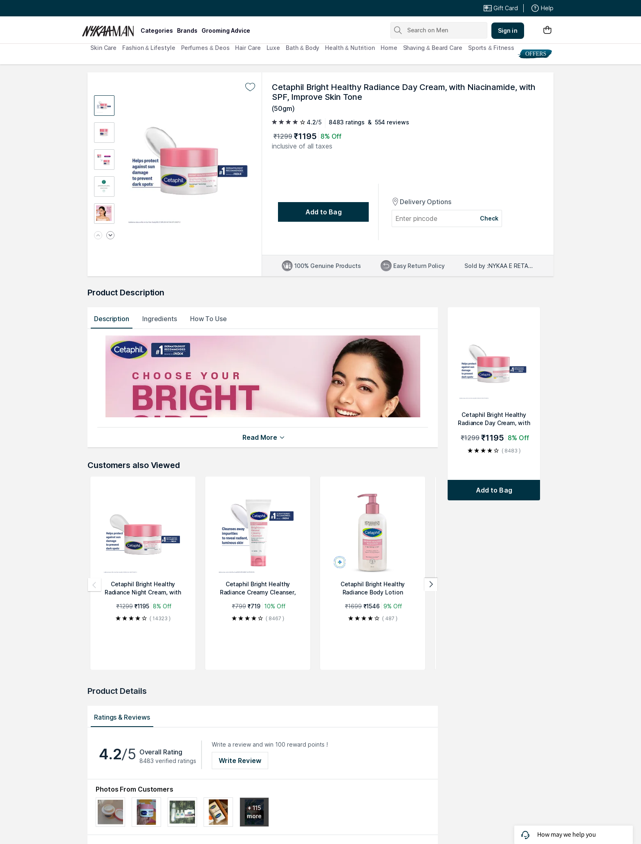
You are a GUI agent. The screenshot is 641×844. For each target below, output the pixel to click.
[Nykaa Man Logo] (110, 28)
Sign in (508, 30)
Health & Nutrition (350, 47)
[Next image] (110, 236)
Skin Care (103, 47)
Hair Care (247, 47)
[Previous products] (94, 584)
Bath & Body (302, 47)
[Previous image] (98, 236)
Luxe (273, 47)
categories (157, 30)
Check (489, 218)
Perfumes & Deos (205, 47)
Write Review (240, 760)
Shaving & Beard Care (432, 47)
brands (187, 30)
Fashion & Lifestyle (148, 47)
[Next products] (430, 584)
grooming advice (226, 30)
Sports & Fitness (491, 47)
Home (389, 47)
